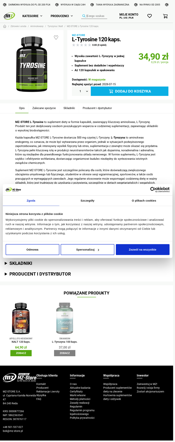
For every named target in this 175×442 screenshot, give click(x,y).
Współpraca (110, 384)
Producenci (60, 15)
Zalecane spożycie (44, 108)
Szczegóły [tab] (87, 200)
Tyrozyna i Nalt (55, 26)
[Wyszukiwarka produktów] (94, 16)
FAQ (38, 399)
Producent (42, 387)
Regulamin (76, 406)
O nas (73, 384)
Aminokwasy (37, 26)
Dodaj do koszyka (130, 91)
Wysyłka (41, 395)
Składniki (69, 108)
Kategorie (30, 15)
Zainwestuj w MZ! (147, 384)
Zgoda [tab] (31, 200)
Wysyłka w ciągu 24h (73, 4)
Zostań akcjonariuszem (150, 391)
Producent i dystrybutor (97, 108)
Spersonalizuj (87, 249)
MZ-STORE (78, 35)
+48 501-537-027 (13, 427)
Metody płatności (80, 399)
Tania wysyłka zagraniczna (112, 4)
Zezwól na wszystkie (142, 249)
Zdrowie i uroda (18, 26)
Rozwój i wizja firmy (148, 387)
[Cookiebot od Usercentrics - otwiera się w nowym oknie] (153, 189)
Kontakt (41, 384)
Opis (22, 108)
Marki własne (78, 395)
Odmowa (32, 249)
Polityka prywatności (82, 417)
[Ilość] (81, 91)
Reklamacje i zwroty (48, 391)
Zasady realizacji (79, 402)
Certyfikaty (76, 391)
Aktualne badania (80, 387)
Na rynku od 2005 (150, 4)
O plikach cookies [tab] (144, 200)
